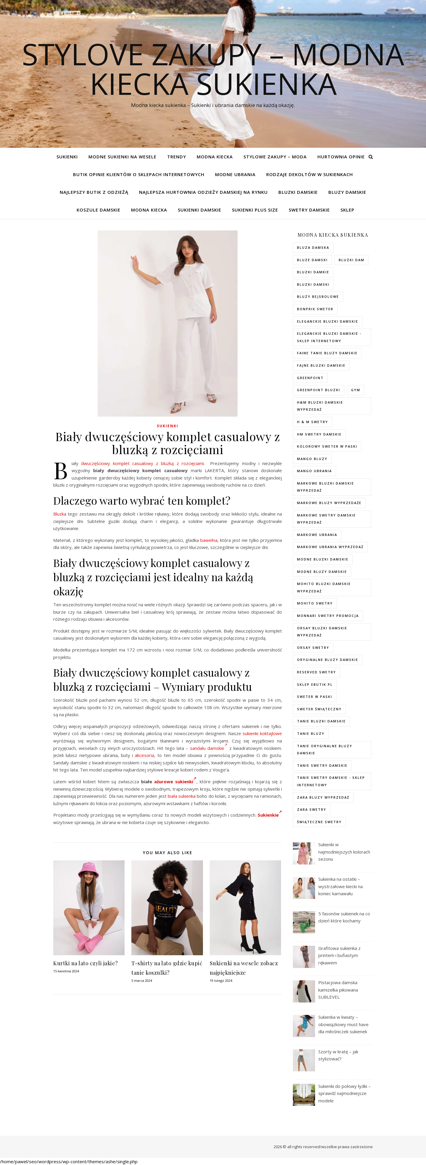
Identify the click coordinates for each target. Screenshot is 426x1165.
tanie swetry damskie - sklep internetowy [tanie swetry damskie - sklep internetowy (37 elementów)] (331, 781)
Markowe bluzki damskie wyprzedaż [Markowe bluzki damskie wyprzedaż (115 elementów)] (325, 487)
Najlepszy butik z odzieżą (94, 192)
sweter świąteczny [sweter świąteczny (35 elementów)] (319, 709)
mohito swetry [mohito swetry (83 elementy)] (315, 603)
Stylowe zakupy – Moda (275, 157)
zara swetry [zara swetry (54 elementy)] (311, 809)
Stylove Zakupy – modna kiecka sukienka (213, 68)
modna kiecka (215, 157)
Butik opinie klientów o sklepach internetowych (138, 174)
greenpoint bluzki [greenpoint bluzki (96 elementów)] (318, 390)
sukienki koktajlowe (262, 733)
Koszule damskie (98, 210)
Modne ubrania (235, 174)
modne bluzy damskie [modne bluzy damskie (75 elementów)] (322, 571)
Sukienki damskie (199, 210)
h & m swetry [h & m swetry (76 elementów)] (312, 422)
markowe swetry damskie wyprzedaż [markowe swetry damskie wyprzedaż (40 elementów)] (326, 519)
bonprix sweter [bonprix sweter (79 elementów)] (315, 309)
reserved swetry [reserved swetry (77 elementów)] (316, 672)
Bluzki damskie (298, 192)
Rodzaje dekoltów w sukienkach (309, 174)
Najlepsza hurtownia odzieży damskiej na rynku (203, 192)
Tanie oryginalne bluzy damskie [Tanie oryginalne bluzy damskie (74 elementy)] (324, 749)
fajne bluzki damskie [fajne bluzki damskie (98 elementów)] (321, 365)
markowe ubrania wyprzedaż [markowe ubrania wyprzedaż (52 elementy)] (330, 547)
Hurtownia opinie (341, 157)
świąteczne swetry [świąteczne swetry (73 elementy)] (319, 822)
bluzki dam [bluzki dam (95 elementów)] (351, 260)
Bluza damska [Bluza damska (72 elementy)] (313, 247)
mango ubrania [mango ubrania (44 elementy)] (314, 471)
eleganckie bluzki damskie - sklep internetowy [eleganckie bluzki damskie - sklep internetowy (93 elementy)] (329, 337)
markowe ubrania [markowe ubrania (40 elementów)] (317, 534)
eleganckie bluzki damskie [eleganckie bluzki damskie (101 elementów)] (327, 321)
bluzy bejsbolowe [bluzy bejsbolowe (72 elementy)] (318, 296)
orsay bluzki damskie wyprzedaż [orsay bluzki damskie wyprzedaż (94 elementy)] (322, 632)
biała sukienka (182, 796)
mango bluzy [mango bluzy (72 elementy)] (312, 458)
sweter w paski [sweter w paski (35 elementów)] (314, 696)
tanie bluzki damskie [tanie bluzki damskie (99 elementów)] (321, 721)
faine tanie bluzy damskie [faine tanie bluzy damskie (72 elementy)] (327, 353)
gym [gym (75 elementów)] (355, 390)
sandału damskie (208, 748)
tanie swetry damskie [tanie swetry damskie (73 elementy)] (322, 765)
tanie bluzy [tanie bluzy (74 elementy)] (311, 733)
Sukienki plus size (255, 210)
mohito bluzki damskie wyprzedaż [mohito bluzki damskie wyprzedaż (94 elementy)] (324, 587)
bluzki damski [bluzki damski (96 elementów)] (313, 284)
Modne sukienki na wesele (122, 157)
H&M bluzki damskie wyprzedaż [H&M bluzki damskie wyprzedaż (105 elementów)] (320, 406)
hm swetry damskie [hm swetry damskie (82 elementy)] (319, 434)
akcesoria (144, 755)
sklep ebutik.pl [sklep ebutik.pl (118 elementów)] (315, 684)
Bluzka (59, 514)
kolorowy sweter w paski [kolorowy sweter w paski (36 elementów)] (327, 446)
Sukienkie (270, 815)
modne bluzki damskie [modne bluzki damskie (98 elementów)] (322, 559)
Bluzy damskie (347, 192)
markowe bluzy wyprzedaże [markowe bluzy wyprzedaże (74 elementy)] (329, 503)
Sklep (347, 210)
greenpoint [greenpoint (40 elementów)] (310, 378)
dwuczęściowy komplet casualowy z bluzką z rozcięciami (142, 463)
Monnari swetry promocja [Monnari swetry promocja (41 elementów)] (328, 615)
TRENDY (176, 157)
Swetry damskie (309, 210)
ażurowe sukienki (175, 781)
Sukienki (67, 157)
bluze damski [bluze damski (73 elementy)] (312, 260)
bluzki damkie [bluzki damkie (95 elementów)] (313, 272)
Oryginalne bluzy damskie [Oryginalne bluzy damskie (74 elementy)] (327, 659)
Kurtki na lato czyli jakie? (85, 963)
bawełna (208, 540)
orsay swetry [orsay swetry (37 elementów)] (313, 647)
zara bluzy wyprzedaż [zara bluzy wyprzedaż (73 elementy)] (323, 797)
